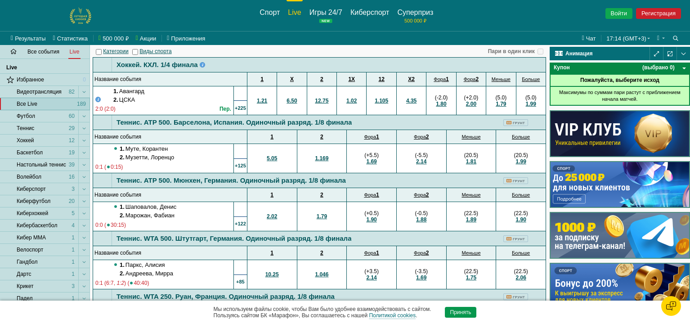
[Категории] (99, 52)
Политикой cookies (392, 315)
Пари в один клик (511, 51)
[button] (661, 38)
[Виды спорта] (135, 52)
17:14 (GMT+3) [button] (626, 38)
